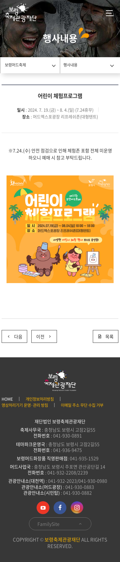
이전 (44, 336)
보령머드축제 (15, 65)
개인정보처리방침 (40, 399)
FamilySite (60, 524)
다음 (14, 336)
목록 (106, 336)
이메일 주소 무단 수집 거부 (82, 405)
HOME (7, 399)
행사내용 (70, 65)
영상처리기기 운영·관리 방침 (25, 405)
